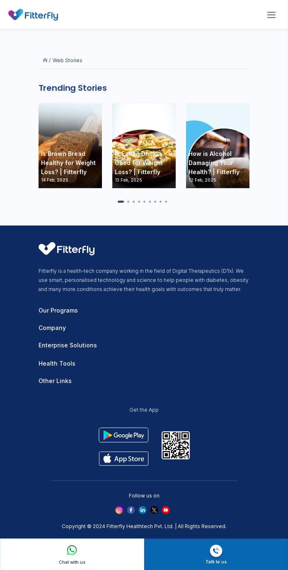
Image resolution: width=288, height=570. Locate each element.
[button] (121, 202)
